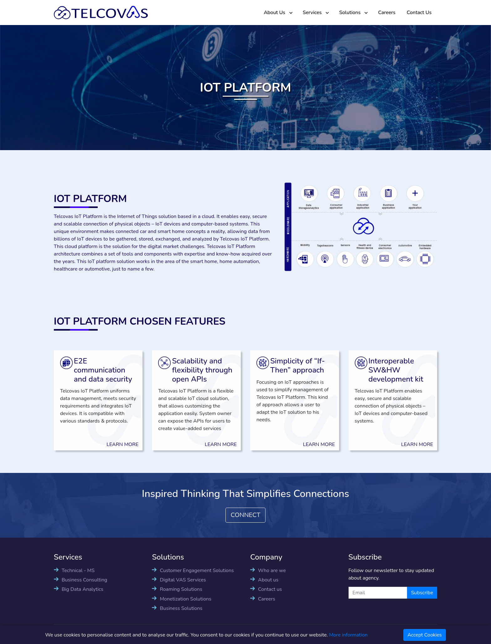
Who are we (272, 570)
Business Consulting (84, 579)
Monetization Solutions (185, 599)
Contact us (270, 589)
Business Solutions (181, 608)
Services (312, 12)
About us (268, 579)
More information (348, 634)
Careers (386, 12)
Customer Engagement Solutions (197, 570)
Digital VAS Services (183, 579)
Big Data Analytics (82, 589)
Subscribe (422, 592)
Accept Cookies (424, 634)
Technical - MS (78, 570)
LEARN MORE (116, 444)
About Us (274, 12)
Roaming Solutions (181, 589)
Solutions (349, 12)
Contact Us (419, 12)
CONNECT (246, 515)
